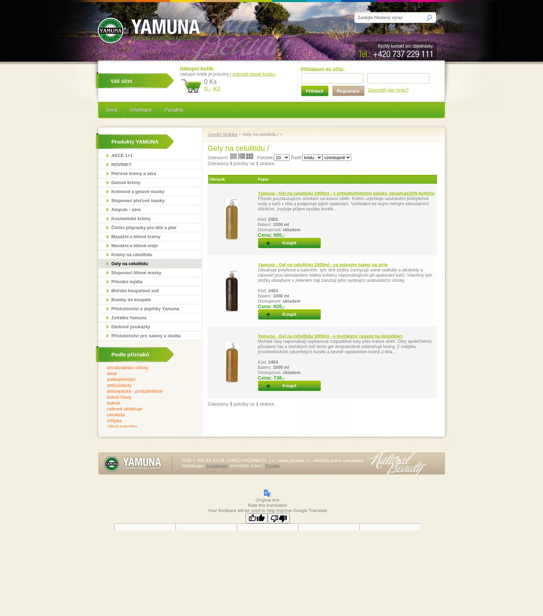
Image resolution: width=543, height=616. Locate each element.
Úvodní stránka (223, 134)
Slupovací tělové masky (136, 272)
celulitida (146, 415)
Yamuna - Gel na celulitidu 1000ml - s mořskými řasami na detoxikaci (330, 336)
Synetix (272, 465)
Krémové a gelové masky (138, 191)
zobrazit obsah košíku (254, 74)
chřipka (146, 421)
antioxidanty (146, 386)
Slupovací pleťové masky (138, 200)
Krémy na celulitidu (132, 254)
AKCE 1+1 (122, 155)
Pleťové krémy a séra (134, 173)
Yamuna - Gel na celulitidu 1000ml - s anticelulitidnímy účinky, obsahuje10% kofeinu (346, 193)
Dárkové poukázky (131, 326)
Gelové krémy (126, 182)
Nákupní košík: (197, 68)
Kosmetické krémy (131, 218)
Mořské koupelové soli (135, 290)
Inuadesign (217, 465)
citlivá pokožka (146, 427)
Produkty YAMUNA (135, 142)
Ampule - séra (126, 209)
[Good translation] (257, 518)
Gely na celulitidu (130, 263)
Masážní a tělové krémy (136, 236)
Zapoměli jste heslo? (388, 90)
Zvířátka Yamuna (129, 317)
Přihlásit (314, 91)
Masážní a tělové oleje (135, 245)
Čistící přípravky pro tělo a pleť (144, 227)
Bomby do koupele (131, 299)
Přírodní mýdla (127, 281)
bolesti (146, 403)
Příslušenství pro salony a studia (146, 335)
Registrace (348, 91)
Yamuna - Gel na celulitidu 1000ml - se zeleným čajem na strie (323, 264)
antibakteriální (146, 380)
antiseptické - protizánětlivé (146, 391)
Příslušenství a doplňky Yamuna (145, 308)
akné (146, 374)
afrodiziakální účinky (146, 368)
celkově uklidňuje (146, 409)
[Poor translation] (279, 518)
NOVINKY (122, 164)
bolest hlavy (146, 397)
